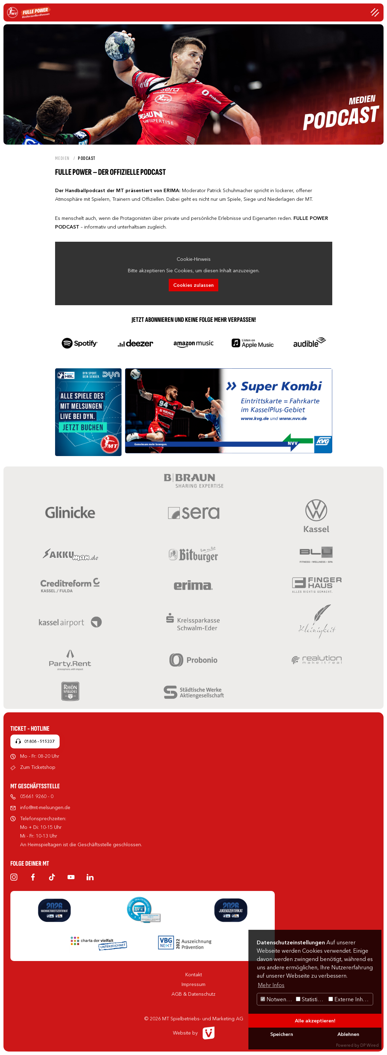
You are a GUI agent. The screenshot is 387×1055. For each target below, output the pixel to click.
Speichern (281, 1034)
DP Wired (369, 1045)
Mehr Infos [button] (271, 984)
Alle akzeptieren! (315, 1021)
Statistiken (311, 999)
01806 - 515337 (39, 741)
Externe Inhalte (350, 999)
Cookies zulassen (193, 285)
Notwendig (277, 999)
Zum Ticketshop (37, 767)
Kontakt (193, 974)
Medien (62, 158)
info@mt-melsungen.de (45, 807)
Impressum (193, 984)
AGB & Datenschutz (193, 994)
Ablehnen (348, 1034)
